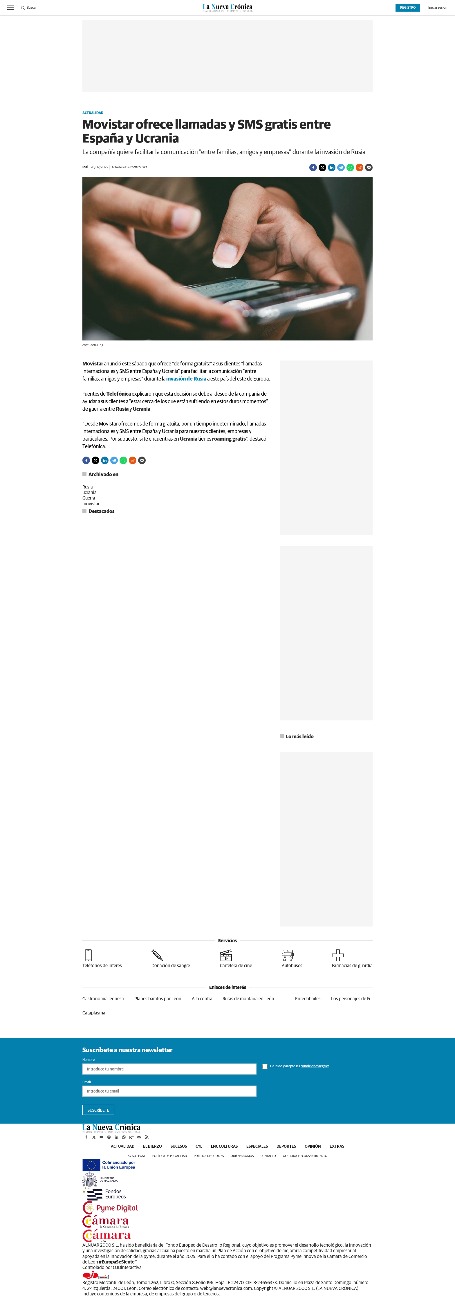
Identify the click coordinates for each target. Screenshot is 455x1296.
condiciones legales (315, 1066)
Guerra (88, 498)
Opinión (313, 1146)
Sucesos (179, 1146)
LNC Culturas (224, 1146)
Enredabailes (308, 998)
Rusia (87, 487)
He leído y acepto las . (296, 1066)
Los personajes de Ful (352, 998)
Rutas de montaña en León (248, 998)
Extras (337, 1146)
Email (86, 1082)
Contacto (268, 1156)
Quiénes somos (242, 1156)
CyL (199, 1146)
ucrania (89, 492)
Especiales (257, 1146)
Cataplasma (93, 1013)
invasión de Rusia (186, 379)
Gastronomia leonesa (103, 998)
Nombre (88, 1060)
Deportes (286, 1146)
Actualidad (92, 113)
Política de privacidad (169, 1156)
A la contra (202, 998)
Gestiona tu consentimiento (305, 1156)
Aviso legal (136, 1156)
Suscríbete (98, 1110)
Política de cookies (209, 1156)
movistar (91, 504)
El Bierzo (152, 1146)
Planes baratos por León (157, 998)
